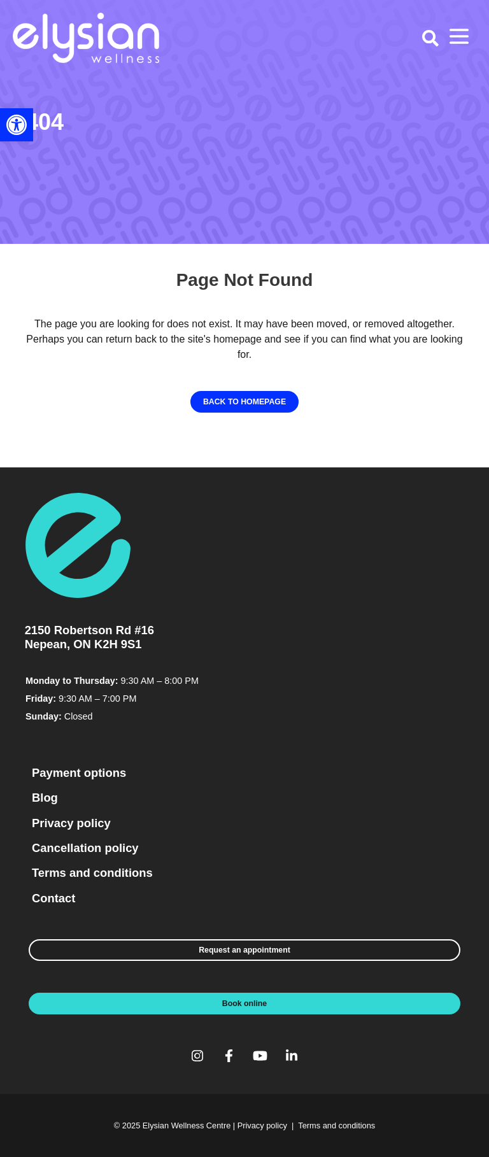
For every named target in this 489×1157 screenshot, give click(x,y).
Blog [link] (45, 797)
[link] (16, 124)
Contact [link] (53, 898)
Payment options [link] (79, 772)
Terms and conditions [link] (92, 872)
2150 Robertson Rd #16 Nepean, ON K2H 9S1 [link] (89, 637)
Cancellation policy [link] (85, 848)
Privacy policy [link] (71, 823)
